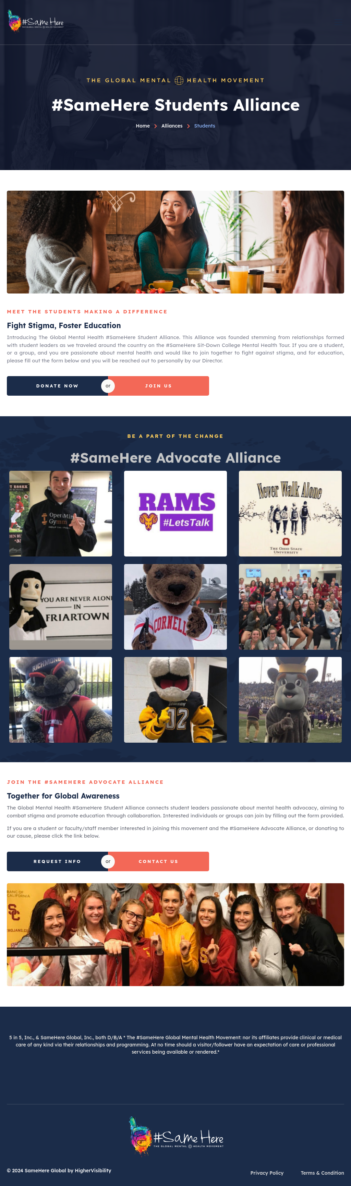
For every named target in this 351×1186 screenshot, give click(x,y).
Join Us (158, 385)
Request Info (58, 861)
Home (143, 126)
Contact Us (159, 861)
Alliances (172, 126)
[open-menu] (338, 21)
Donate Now (57, 385)
